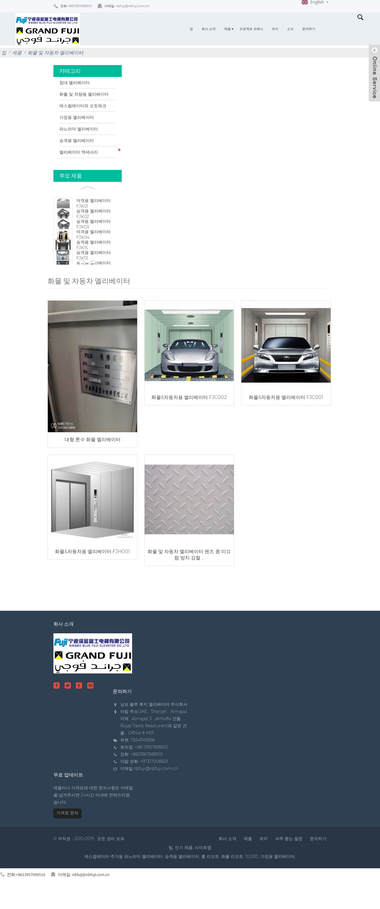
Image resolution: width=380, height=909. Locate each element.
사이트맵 (203, 866)
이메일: (127, 6)
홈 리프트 (210, 875)
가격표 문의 (67, 831)
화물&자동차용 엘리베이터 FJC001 (282, 418)
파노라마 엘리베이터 (78, 129)
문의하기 (308, 29)
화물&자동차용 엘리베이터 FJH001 (91, 570)
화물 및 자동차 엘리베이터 (55, 53)
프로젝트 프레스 (251, 29)
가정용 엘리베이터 (76, 117)
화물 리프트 (232, 875)
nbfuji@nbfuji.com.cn (156, 787)
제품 (227, 29)
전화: (76, 6)
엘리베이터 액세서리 (78, 152)
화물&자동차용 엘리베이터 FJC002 (187, 418)
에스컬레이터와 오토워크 (82, 105)
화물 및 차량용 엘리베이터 (84, 94)
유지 (275, 29)
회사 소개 (209, 29)
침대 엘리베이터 (74, 82)
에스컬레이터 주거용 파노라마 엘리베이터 (123, 875)
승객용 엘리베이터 (76, 140)
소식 (290, 29)
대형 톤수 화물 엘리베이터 (92, 459)
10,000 (251, 875)
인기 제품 (184, 866)
